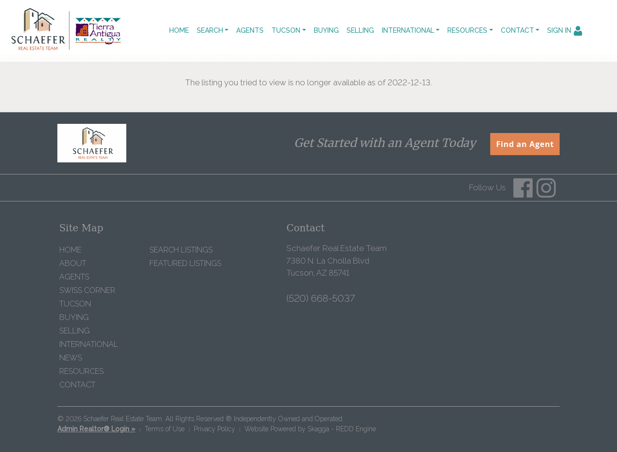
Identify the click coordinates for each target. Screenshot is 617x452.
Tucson (75, 303)
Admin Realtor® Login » (96, 429)
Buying (326, 30)
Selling (360, 30)
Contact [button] (517, 30)
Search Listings (181, 249)
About (72, 263)
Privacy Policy (214, 429)
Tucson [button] (285, 30)
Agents (250, 30)
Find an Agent (525, 144)
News (70, 357)
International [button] (408, 30)
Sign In (565, 31)
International (88, 344)
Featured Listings (185, 263)
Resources (81, 371)
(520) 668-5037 (320, 298)
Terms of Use (165, 429)
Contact (77, 384)
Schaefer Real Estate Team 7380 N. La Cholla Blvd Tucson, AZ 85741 (336, 260)
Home (179, 30)
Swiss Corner (87, 290)
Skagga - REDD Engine (342, 429)
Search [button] (210, 30)
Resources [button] (467, 30)
